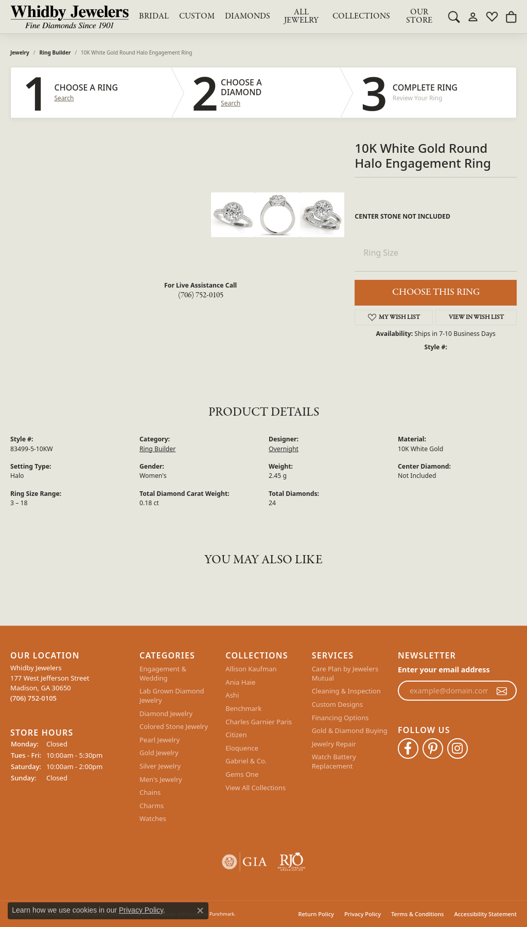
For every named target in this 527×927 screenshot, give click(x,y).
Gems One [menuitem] (241, 774)
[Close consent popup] (200, 910)
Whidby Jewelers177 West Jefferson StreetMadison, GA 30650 (49, 683)
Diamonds (247, 16)
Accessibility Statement (485, 914)
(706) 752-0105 (200, 295)
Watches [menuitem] (152, 818)
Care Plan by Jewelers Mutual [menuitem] (345, 674)
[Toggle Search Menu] (454, 16)
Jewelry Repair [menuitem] (334, 744)
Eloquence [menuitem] (241, 748)
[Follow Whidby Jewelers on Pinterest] (433, 748)
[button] (69, 656)
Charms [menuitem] (151, 805)
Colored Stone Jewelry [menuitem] (173, 726)
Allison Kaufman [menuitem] (250, 669)
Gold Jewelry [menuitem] (159, 752)
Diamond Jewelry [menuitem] (165, 713)
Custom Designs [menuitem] (337, 704)
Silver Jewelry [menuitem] (160, 766)
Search (64, 98)
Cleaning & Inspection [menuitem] (346, 691)
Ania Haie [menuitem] (240, 682)
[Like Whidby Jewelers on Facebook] (408, 748)
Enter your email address (444, 669)
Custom (197, 16)
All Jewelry (301, 16)
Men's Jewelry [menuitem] (160, 779)
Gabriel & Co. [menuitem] (246, 761)
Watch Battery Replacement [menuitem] (334, 762)
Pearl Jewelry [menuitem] (159, 740)
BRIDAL (154, 16)
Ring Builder (55, 52)
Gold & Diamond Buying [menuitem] (350, 730)
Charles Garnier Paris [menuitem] (258, 722)
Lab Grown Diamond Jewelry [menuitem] (171, 696)
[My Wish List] (492, 16)
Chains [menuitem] (150, 792)
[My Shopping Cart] (511, 16)
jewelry (19, 52)
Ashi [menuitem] (232, 695)
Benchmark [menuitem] (243, 708)
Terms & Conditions (417, 914)
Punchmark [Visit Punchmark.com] (221, 914)
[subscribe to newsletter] (502, 691)
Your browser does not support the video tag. (134, 231)
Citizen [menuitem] (236, 734)
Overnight (283, 448)
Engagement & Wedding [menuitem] (162, 674)
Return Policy (316, 914)
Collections (361, 16)
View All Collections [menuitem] (255, 787)
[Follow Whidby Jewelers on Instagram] (457, 748)
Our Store (419, 16)
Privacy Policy (362, 914)
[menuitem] (244, 862)
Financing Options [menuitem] (340, 718)
